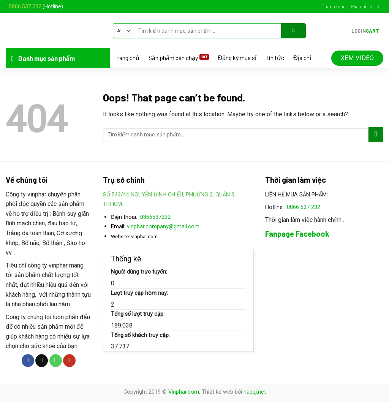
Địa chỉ (358, 6)
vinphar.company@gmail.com (163, 226)
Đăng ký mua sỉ (237, 58)
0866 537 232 (25, 6)
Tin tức (275, 58)
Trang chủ (126, 58)
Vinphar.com (183, 392)
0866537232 (155, 217)
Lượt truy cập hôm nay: (139, 293)
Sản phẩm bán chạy (173, 58)
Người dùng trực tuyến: (139, 272)
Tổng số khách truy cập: (140, 335)
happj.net (255, 392)
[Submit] (293, 30)
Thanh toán (334, 6)
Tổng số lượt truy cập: (137, 314)
